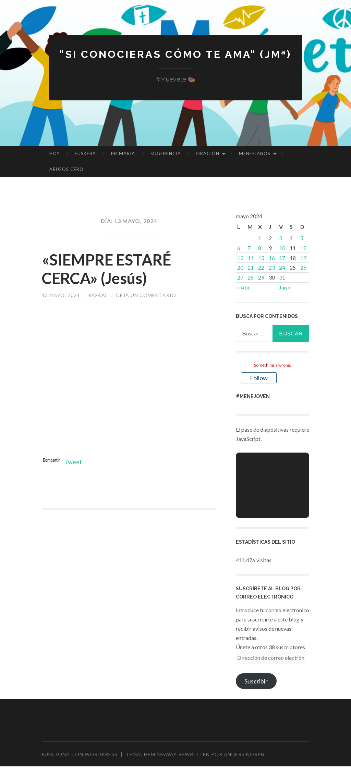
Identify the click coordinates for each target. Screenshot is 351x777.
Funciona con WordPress (80, 754)
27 (240, 277)
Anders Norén (244, 754)
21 (250, 267)
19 (303, 258)
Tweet (73, 462)
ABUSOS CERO (66, 169)
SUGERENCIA (165, 153)
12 (303, 248)
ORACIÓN (207, 153)
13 (240, 258)
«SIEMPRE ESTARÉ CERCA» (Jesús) (106, 268)
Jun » (285, 287)
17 (282, 258)
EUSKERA (85, 153)
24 (282, 267)
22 (261, 267)
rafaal (98, 295)
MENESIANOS (254, 153)
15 (261, 258)
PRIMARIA (123, 153)
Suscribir (256, 681)
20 (240, 267)
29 (261, 277)
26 (303, 267)
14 (250, 258)
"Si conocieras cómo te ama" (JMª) (175, 54)
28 (250, 277)
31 (282, 277)
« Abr (243, 287)
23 (272, 267)
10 (282, 248)
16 (272, 258)
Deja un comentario (146, 295)
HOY (54, 153)
